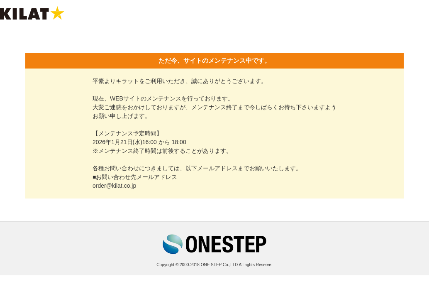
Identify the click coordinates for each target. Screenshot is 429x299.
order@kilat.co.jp (114, 185)
